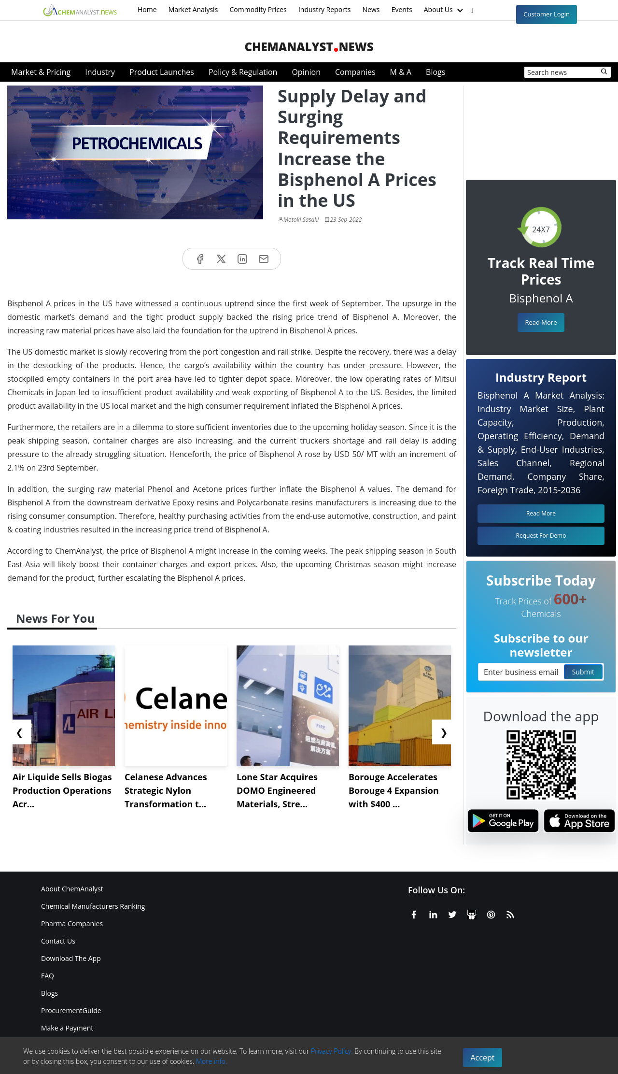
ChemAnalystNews (308, 47)
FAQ (47, 975)
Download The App (71, 958)
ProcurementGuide (71, 1010)
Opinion (306, 72)
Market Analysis (193, 9)
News (371, 9)
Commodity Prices (257, 9)
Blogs (435, 72)
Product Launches (161, 72)
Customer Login (546, 14)
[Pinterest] (491, 913)
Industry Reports (324, 9)
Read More (541, 322)
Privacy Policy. (332, 1051)
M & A (400, 72)
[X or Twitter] (452, 913)
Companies (355, 72)
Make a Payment (67, 1027)
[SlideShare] (472, 913)
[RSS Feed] (510, 913)
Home (147, 9)
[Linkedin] (433, 913)
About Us (444, 10)
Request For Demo (541, 535)
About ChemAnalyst (72, 888)
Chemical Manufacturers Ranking (93, 906)
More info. (211, 1061)
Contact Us (58, 940)
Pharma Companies (72, 923)
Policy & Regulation (243, 72)
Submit (583, 671)
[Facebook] (414, 913)
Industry (100, 72)
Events (402, 9)
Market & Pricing (40, 72)
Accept (483, 1057)
